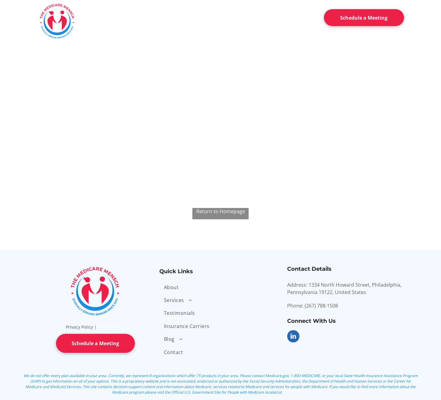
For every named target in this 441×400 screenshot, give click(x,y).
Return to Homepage (220, 211)
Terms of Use (111, 327)
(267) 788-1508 (321, 305)
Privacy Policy (79, 327)
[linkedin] (293, 337)
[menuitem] (117, 16)
